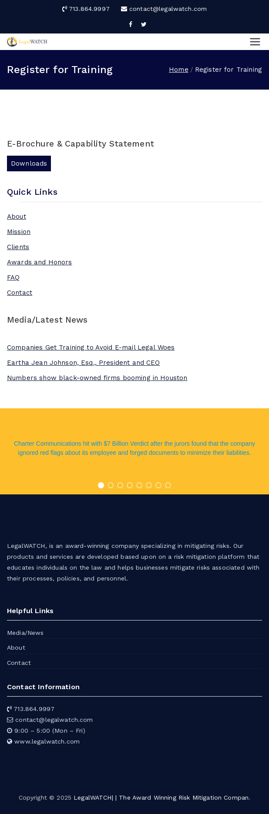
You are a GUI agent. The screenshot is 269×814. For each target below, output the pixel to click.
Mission (18, 232)
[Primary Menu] (255, 42)
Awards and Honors (39, 262)
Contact (19, 293)
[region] (134, 451)
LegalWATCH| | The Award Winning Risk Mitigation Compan (161, 797)
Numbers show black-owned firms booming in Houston (97, 378)
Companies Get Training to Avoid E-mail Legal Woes (91, 347)
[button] (101, 485)
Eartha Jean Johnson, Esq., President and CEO (83, 363)
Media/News (25, 632)
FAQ (13, 277)
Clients (18, 247)
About (16, 216)
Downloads (29, 163)
